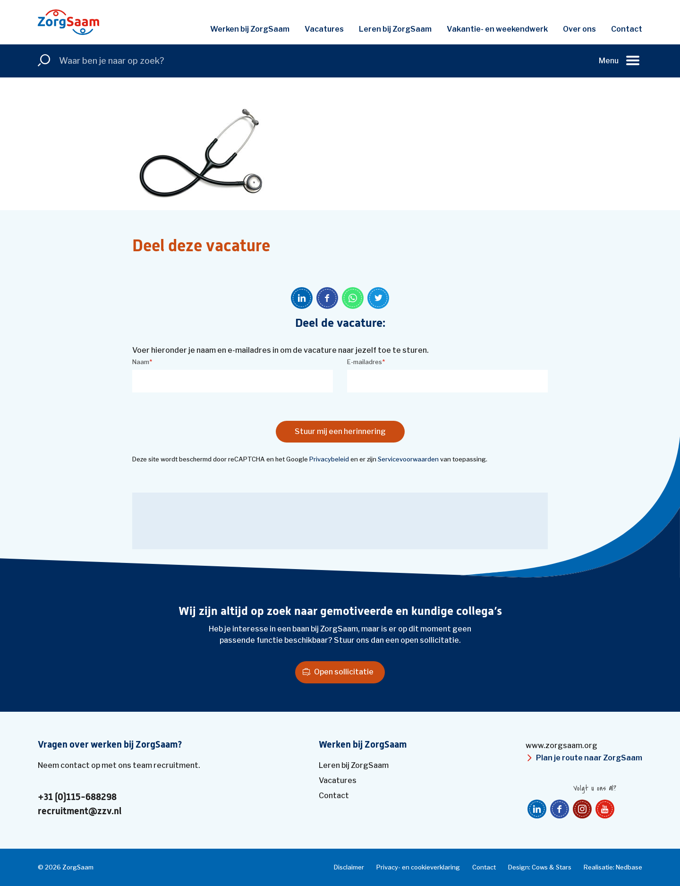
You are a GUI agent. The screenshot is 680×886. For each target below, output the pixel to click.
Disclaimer (349, 867)
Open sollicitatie (344, 671)
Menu (609, 60)
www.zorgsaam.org (561, 745)
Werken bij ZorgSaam (249, 29)
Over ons (579, 29)
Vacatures (324, 29)
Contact (626, 29)
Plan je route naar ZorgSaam (589, 757)
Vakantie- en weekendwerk (497, 29)
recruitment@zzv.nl (79, 811)
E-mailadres (366, 362)
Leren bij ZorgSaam (395, 29)
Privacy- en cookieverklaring (418, 867)
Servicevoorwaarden (408, 459)
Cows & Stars (551, 867)
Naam (142, 362)
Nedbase (629, 867)
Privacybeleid (329, 459)
